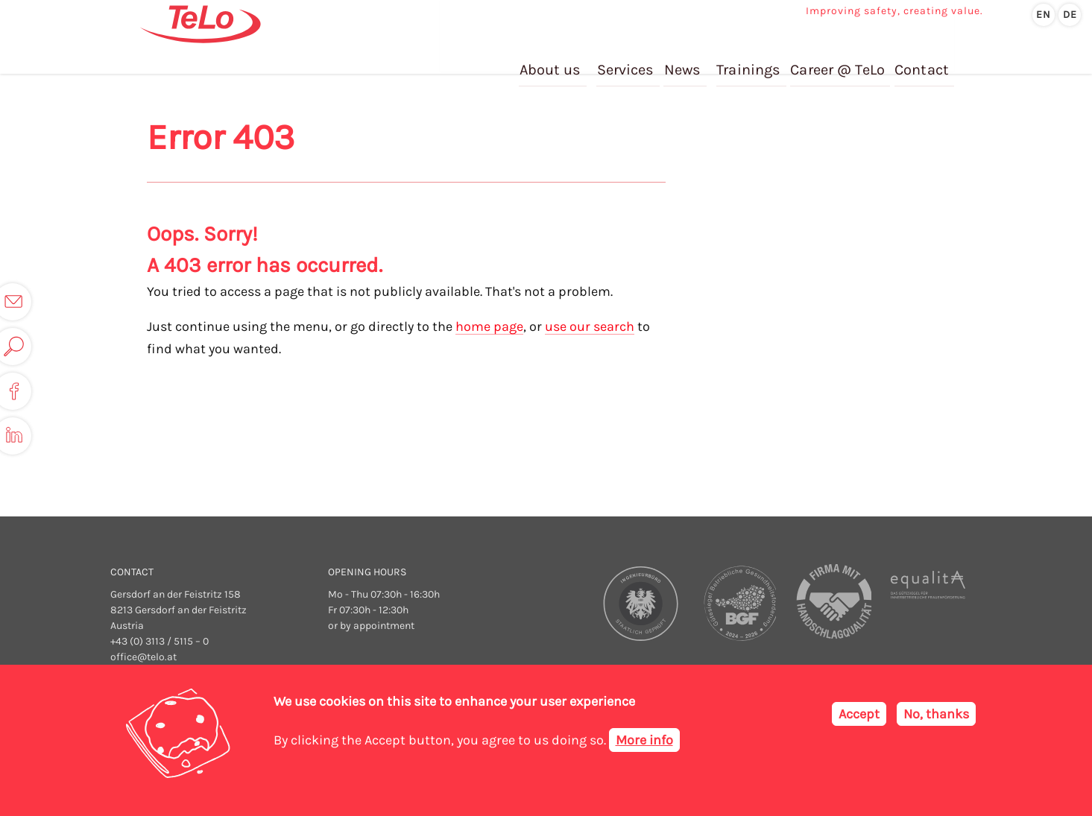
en (1043, 14)
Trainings (751, 58)
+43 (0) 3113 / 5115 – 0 (159, 641)
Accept (859, 714)
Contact (922, 58)
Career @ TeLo (839, 58)
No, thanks (936, 714)
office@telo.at (143, 657)
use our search (589, 326)
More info (644, 740)
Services (629, 58)
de (1070, 14)
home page (489, 326)
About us (554, 58)
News (685, 58)
